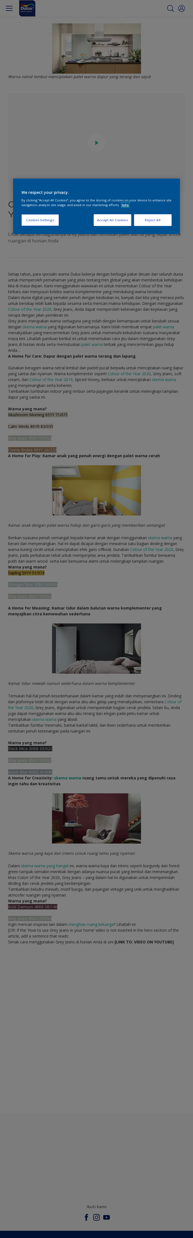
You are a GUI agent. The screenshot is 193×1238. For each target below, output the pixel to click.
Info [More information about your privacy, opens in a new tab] (125, 205)
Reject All (153, 220)
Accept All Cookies (112, 220)
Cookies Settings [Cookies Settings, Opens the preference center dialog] (40, 220)
